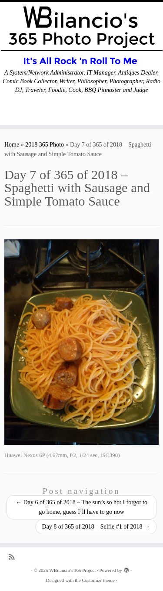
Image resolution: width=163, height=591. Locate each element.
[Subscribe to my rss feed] (14, 557)
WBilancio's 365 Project (72, 570)
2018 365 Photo (44, 144)
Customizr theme (98, 580)
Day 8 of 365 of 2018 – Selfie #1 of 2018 (96, 526)
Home (11, 144)
